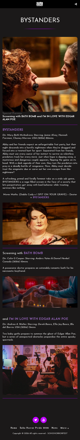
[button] (4, 4)
